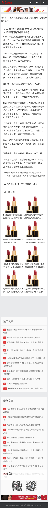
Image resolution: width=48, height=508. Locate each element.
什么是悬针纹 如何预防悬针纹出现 (20, 463)
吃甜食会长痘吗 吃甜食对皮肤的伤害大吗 (23, 450)
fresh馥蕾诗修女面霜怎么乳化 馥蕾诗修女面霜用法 (33, 225)
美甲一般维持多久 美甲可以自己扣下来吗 (23, 401)
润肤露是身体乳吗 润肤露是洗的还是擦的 (28, 176)
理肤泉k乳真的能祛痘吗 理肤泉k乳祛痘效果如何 (34, 200)
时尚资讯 (4, 18)
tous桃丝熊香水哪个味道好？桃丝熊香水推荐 (25, 411)
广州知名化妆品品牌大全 (17, 406)
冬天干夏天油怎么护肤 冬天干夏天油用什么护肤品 (12, 274)
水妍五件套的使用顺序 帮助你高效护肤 (25, 173)
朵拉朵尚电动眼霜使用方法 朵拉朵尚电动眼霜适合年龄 (12, 249)
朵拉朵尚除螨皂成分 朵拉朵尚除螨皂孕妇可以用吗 (33, 274)
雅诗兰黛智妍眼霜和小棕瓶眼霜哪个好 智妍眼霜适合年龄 (33, 249)
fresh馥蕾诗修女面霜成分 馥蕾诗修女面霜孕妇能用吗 (12, 200)
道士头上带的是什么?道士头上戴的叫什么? (24, 360)
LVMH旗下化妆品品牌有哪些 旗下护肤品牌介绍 (26, 381)
